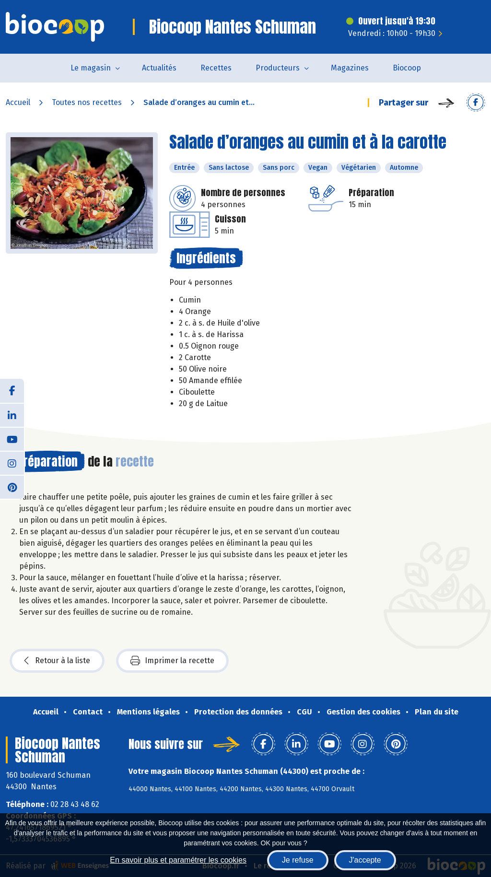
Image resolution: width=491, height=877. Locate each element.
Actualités (159, 67)
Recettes (216, 67)
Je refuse (298, 860)
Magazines (350, 67)
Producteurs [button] (278, 67)
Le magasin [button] (90, 67)
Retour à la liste (57, 661)
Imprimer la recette (172, 661)
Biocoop (407, 67)
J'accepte (365, 860)
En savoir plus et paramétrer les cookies (178, 860)
